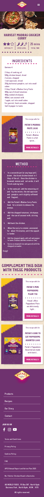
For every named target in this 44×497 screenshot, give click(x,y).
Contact (8, 416)
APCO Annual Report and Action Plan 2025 (20, 469)
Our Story (9, 408)
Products (9, 394)
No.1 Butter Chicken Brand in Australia (19, 476)
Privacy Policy (10, 447)
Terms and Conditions (13, 439)
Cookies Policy (10, 454)
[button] (38, 5)
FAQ (6, 461)
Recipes (8, 401)
